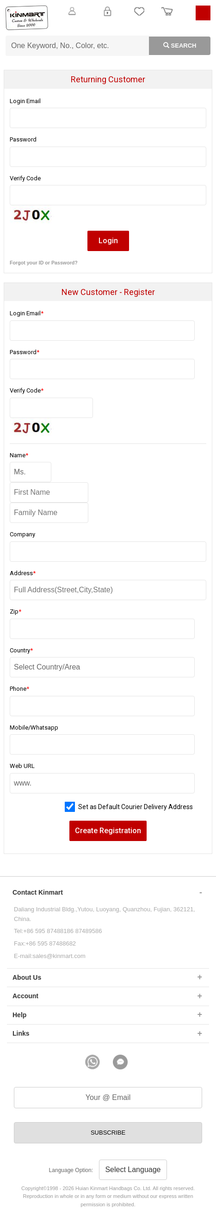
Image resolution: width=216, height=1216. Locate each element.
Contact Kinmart (37, 892)
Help (19, 1015)
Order (167, 17)
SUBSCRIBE (108, 1132)
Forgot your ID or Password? (44, 262)
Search (172, 45)
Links (21, 1033)
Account (25, 996)
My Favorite (139, 17)
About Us (26, 977)
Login (107, 17)
